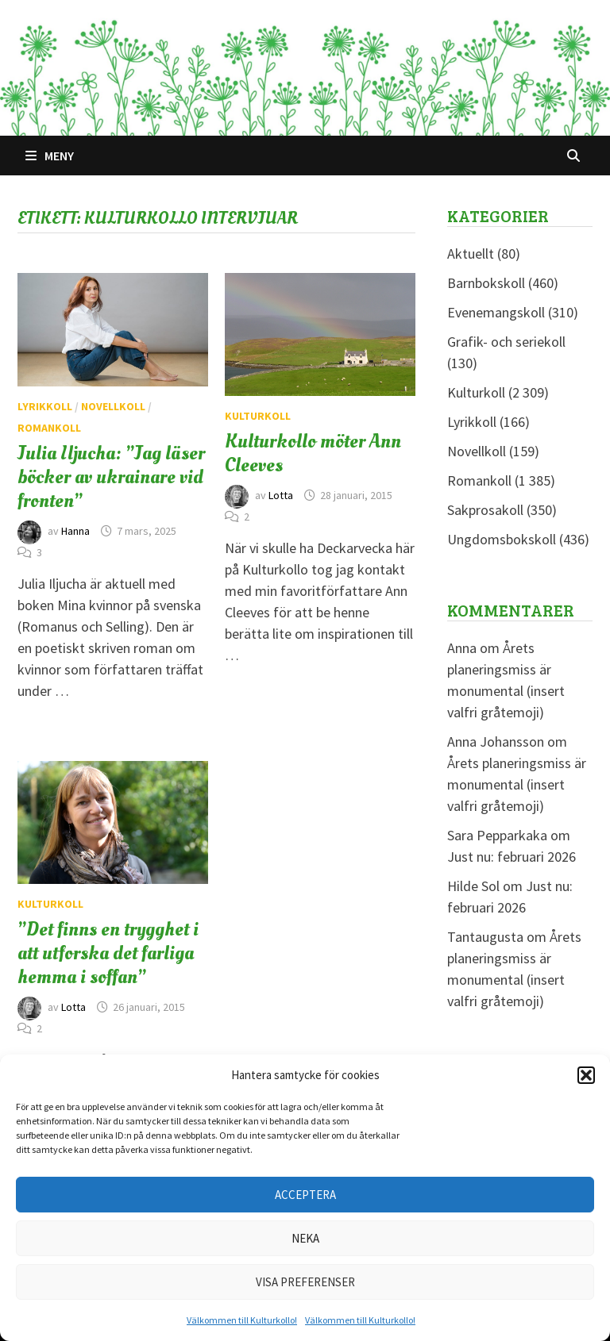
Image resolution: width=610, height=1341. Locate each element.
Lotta (280, 495)
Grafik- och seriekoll (506, 341)
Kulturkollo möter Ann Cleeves (313, 453)
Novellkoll (113, 406)
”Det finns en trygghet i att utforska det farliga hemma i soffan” (108, 953)
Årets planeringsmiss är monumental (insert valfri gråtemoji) (516, 784)
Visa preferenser (305, 1281)
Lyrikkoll (44, 406)
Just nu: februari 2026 (511, 856)
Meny (49, 155)
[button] (586, 1075)
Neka (305, 1238)
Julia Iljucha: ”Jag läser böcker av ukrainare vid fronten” (111, 477)
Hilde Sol (473, 886)
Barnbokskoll (486, 283)
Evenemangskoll (496, 312)
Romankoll (49, 428)
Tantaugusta (485, 937)
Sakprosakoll (485, 510)
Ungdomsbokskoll (501, 539)
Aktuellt (470, 253)
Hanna (75, 531)
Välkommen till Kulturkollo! (242, 1320)
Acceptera (305, 1194)
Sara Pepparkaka (497, 835)
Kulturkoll (258, 416)
